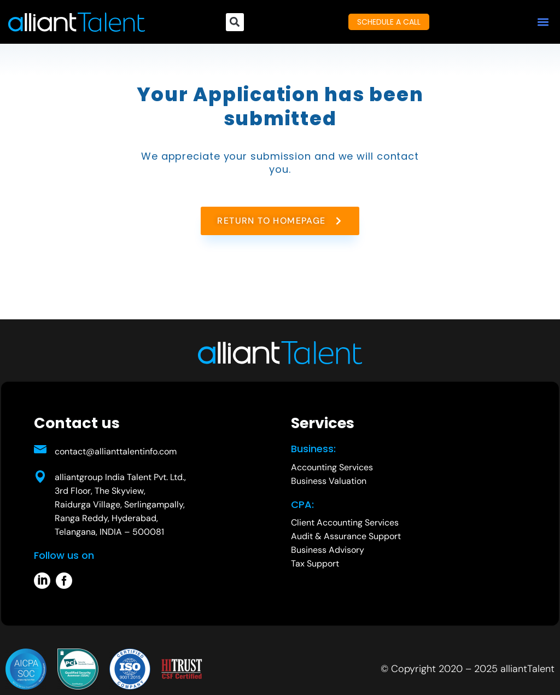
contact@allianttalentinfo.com (116, 451)
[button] (543, 22)
